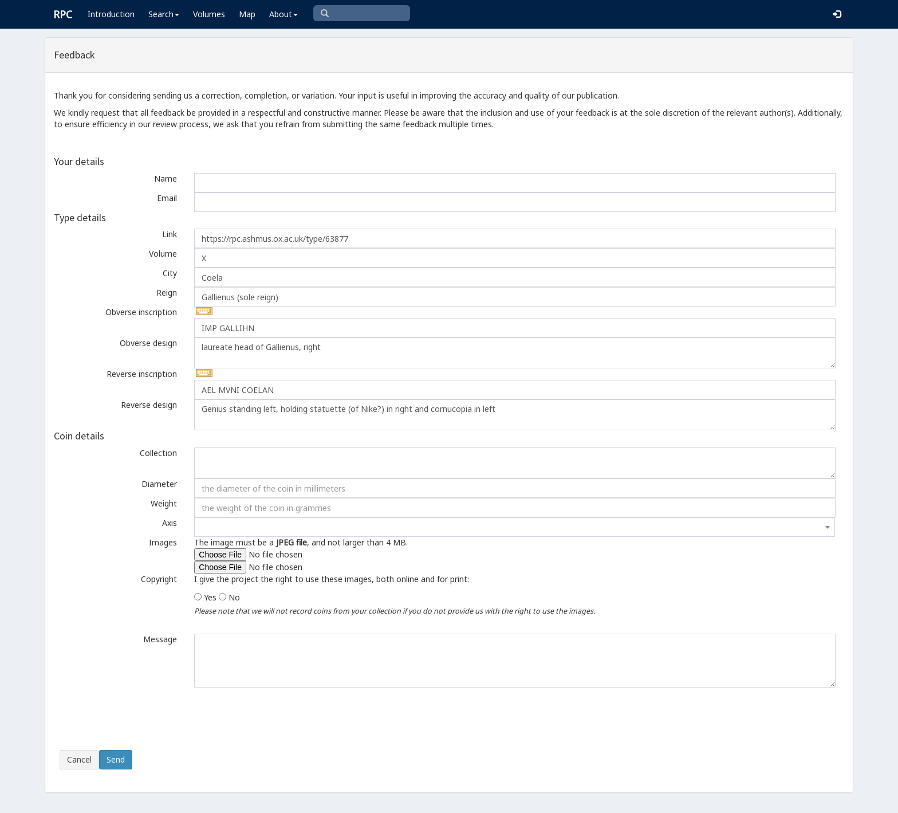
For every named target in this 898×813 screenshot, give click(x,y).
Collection (158, 452)
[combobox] (514, 527)
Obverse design (148, 342)
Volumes (209, 14)
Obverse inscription (141, 312)
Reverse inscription (142, 373)
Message (160, 639)
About (283, 14)
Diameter (159, 483)
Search (163, 14)
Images (163, 542)
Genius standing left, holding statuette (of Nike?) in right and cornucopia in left (514, 414)
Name (165, 178)
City (170, 273)
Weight (164, 503)
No (234, 597)
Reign (166, 292)
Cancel (79, 759)
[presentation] (147, 715)
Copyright (159, 579)
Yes (210, 597)
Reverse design (149, 404)
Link (169, 234)
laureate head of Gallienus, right (514, 352)
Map (247, 14)
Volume (163, 253)
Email (167, 198)
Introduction (111, 14)
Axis (169, 522)
